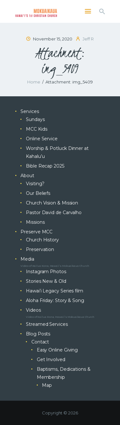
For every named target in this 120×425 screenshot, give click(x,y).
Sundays (35, 119)
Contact (40, 342)
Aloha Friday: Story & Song (55, 300)
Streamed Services (47, 324)
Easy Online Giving (57, 350)
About (27, 175)
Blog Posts (38, 334)
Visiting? (35, 183)
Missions (35, 222)
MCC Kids (36, 129)
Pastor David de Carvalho (54, 212)
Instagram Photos (46, 271)
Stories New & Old (46, 281)
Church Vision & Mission (52, 203)
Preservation (40, 249)
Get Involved (51, 359)
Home (33, 81)
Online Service (42, 139)
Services (29, 111)
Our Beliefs (38, 193)
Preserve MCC (36, 232)
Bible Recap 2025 (45, 166)
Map (47, 385)
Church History (42, 240)
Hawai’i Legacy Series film (54, 291)
